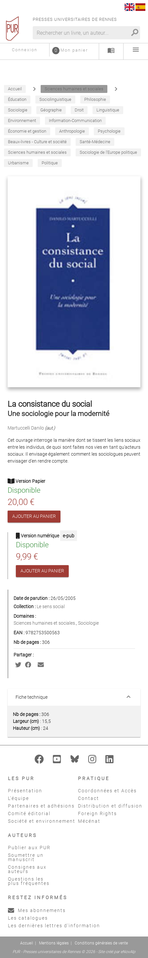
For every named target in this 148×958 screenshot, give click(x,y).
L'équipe (18, 798)
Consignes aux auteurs (27, 869)
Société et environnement (41, 821)
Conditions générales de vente (101, 943)
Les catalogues (28, 918)
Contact (88, 798)
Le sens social (51, 606)
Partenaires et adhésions (41, 806)
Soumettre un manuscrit (26, 857)
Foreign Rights (97, 813)
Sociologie (88, 623)
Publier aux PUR (29, 847)
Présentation (25, 790)
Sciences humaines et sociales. (45, 623)
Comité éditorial (29, 813)
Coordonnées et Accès (107, 790)
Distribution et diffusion (110, 806)
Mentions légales (54, 943)
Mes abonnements (37, 910)
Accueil (26, 943)
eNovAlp (128, 951)
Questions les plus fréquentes (29, 881)
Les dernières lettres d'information (54, 925)
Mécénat (89, 821)
